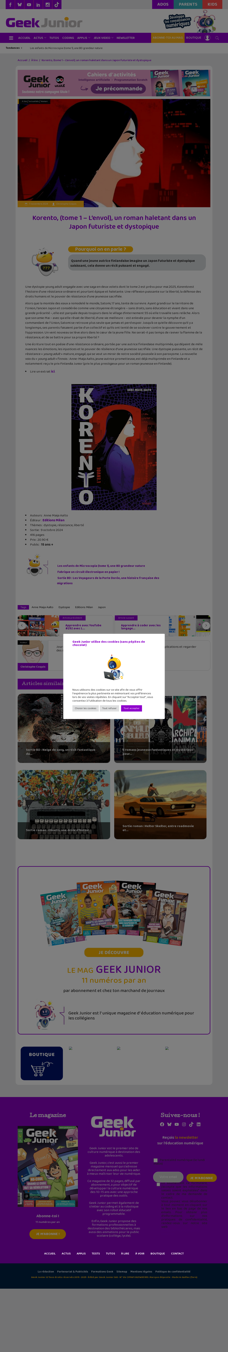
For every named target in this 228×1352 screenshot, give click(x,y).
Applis (81, 1253)
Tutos (110, 1253)
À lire (125, 1253)
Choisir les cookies (85, 708)
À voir (139, 1253)
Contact (177, 1253)
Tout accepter (132, 708)
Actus (66, 1253)
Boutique (158, 1253)
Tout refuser (109, 708)
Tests (96, 1253)
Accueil (50, 1253)
